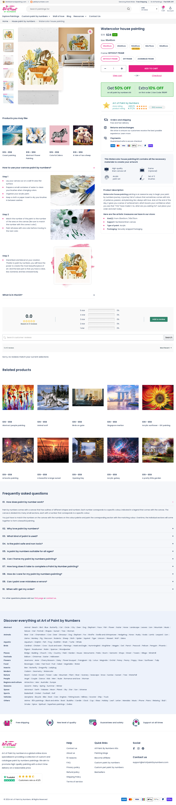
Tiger (94, 638)
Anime (27, 700)
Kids (48, 678)
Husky (138, 634)
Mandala (126, 700)
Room (105, 653)
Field (64, 653)
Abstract (8, 627)
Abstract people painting (13, 425)
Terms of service (74, 781)
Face (100, 627)
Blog (69, 16)
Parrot (128, 645)
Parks (98, 653)
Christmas (37, 656)
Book (63, 700)
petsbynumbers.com (41, 2)
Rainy (35, 686)
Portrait (40, 631)
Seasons (7, 686)
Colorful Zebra (56, 155)
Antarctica (28, 682)
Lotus (95, 660)
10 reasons (71, 757)
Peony (126, 660)
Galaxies (44, 689)
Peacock (136, 645)
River (78, 675)
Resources (80, 16)
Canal (34, 675)
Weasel (110, 638)
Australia (44, 682)
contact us (51, 598)
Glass (98, 700)
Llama (27, 638)
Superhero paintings (56, 704)
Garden (71, 653)
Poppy (134, 660)
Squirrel (87, 638)
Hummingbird (94, 645)
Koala (145, 634)
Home (5, 21)
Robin (46, 649)
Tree (63, 631)
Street (128, 653)
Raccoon (48, 638)
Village (144, 653)
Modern (7, 671)
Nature (27, 631)
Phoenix (162, 645)
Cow (49, 634)
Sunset (57, 631)
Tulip (157, 660)
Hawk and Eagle (80, 645)
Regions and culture (13, 682)
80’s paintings (38, 700)
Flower (111, 627)
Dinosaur (63, 634)
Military (85, 697)
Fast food (46, 664)
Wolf (117, 638)
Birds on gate (78, 425)
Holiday (105, 700)
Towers (136, 653)
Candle (78, 700)
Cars (56, 697)
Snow (103, 675)
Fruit (53, 664)
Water (77, 664)
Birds (6, 645)
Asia (37, 682)
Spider (79, 638)
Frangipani (82, 660)
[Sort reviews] (165, 348)
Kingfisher (106, 645)
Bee (26, 667)
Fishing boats (74, 697)
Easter (46, 656)
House (79, 653)
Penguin (153, 645)
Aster (37, 660)
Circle (67, 627)
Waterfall (133, 675)
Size (102, 40)
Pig (41, 638)
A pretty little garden (151, 478)
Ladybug (52, 667)
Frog (50, 642)
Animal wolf (42, 425)
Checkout (157, 75)
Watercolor (48, 671)
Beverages (28, 664)
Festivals (8, 656)
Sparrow (54, 649)
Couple (34, 678)
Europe (53, 682)
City (73, 627)
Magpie (115, 645)
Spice (34, 704)
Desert (41, 675)
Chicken (36, 645)
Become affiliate (102, 757)
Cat (61, 627)
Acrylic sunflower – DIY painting (156, 425)
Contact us (71, 748)
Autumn (27, 686)
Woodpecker (64, 649)
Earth (37, 689)
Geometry (37, 671)
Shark (65, 642)
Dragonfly (43, 667)
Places (7, 653)
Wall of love (58, 16)
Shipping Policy (73, 776)
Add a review (158, 319)
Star (70, 689)
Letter (118, 700)
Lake (55, 675)
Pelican (145, 645)
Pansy (119, 660)
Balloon (27, 656)
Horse (125, 627)
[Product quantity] (113, 68)
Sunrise (110, 675)
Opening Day (78, 478)
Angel (26, 678)
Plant (71, 675)
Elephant (92, 627)
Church (43, 653)
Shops (121, 653)
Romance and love (72, 678)
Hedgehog (122, 634)
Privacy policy (73, 767)
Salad (59, 664)
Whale (79, 642)
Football (46, 693)
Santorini (113, 653)
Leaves (144, 627)
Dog (84, 627)
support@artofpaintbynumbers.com (150, 762)
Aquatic (7, 642)
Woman (70, 631)
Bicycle (38, 697)
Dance (42, 678)
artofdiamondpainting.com (15, 2)
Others (7, 700)
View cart (117, 75)
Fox (84, 634)
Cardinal (28, 645)
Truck (106, 697)
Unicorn (101, 638)
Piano (148, 700)
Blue (46, 627)
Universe (83, 689)
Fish (105, 627)
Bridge (27, 653)
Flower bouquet (69, 660)
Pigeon (27, 649)
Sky (65, 689)
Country (57, 653)
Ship (100, 697)
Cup (92, 700)
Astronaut (28, 689)
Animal (27, 627)
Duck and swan (55, 645)
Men (54, 678)
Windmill (152, 653)
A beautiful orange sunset (49, 478)
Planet (59, 689)
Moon (52, 689)
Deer (79, 627)
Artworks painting (10, 478)
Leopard (159, 634)
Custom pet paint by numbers (109, 767)
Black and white (52, 700)
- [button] (105, 69)
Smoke (27, 704)
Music (166, 627)
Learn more (126, 133)
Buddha (70, 700)
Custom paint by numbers (107, 762)
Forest (49, 675)
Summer (51, 686)
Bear (26, 634)
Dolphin (38, 642)
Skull (163, 700)
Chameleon (40, 634)
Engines (63, 697)
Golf (53, 693)
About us (70, 753)
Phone (141, 700)
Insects (7, 667)
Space (6, 689)
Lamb (151, 634)
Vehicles (7, 697)
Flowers (7, 660)
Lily (90, 660)
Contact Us (94, 16)
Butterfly (53, 627)
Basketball (28, 693)
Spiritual (42, 704)
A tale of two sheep (82, 155)
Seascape (94, 675)
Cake (37, 664)
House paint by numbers (23, 21)
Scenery (85, 675)
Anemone (28, 660)
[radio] (107, 46)
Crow (44, 645)
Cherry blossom (48, 660)
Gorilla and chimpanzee (106, 634)
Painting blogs (101, 753)
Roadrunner (37, 649)
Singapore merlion (115, 425)
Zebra (123, 638)
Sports (7, 693)
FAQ (68, 762)
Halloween (54, 656)
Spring (42, 686)
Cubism (27, 671)
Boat (50, 697)
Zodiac (69, 704)
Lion (150, 627)
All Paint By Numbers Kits (106, 748)
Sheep (65, 638)
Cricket (38, 693)
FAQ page (38, 598)
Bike (44, 697)
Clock (85, 700)
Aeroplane (28, 697)
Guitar (118, 627)
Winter (59, 686)
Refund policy (72, 772)
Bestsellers (99, 772)
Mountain (158, 627)
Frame (104, 53)
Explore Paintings (10, 16)
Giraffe (91, 634)
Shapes (48, 631)
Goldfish (57, 642)
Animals (7, 634)
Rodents (57, 638)
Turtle (71, 642)
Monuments (89, 653)
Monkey (35, 638)
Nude (60, 678)
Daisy (59, 660)
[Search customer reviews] (82, 337)
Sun (76, 689)
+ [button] (121, 69)
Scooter (92, 697)
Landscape (134, 627)
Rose (141, 660)
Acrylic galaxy (113, 478)
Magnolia (104, 660)
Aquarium (28, 642)
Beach (35, 627)
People (7, 678)
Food (6, 664)
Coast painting (9, 155)
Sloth (72, 638)
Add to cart (151, 68)
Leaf (112, 700)
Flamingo (68, 645)
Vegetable (68, 664)
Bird (41, 627)
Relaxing (156, 700)
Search (168, 337)
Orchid (112, 660)
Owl (33, 631)
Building (35, 653)
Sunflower (149, 660)
